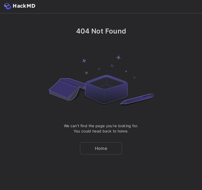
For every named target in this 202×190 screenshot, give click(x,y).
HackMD (19, 6)
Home (101, 148)
